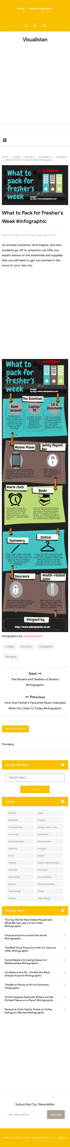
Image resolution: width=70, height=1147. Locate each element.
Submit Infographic (41, 8)
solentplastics (33, 636)
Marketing (14, 877)
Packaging (10, 656)
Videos (12, 898)
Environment (44, 841)
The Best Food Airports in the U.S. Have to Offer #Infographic (30, 949)
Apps (40, 813)
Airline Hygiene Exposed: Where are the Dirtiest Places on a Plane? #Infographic (29, 998)
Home (21, 8)
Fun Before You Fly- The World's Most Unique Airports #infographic (27, 974)
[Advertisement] (35, 82)
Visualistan (38, 1137)
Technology (14, 891)
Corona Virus (15, 827)
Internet (12, 869)
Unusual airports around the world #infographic (26, 937)
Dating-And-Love (47, 827)
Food (11, 855)
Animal (12, 813)
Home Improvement (48, 862)
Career (41, 820)
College (9, 646)
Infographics (46, 646)
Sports (12, 884)
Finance (42, 848)
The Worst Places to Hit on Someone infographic (27, 986)
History (12, 862)
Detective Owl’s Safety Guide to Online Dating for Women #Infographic (28, 1011)
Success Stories (46, 884)
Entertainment (16, 841)
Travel (41, 891)
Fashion (12, 848)
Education (26, 646)
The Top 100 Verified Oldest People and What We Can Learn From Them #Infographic (28, 923)
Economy (13, 834)
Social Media (44, 877)
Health (41, 855)
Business (13, 820)
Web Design (44, 898)
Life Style (43, 869)
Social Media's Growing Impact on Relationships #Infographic (26, 961)
